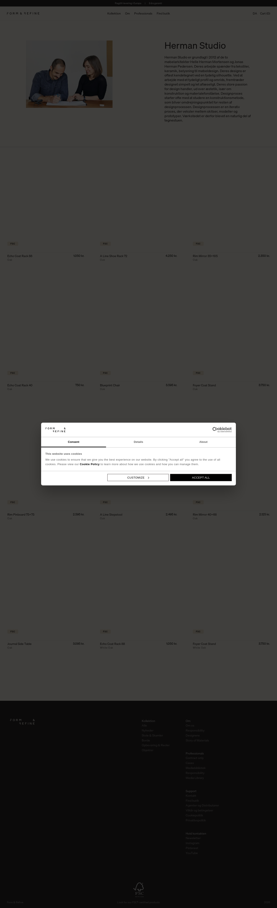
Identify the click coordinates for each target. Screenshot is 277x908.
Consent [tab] (73, 441)
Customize (138, 477)
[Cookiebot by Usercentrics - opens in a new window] (213, 429)
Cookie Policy (90, 464)
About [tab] (203, 441)
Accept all (201, 477)
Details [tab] (138, 441)
